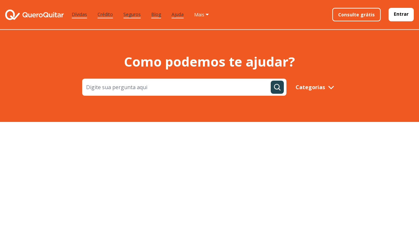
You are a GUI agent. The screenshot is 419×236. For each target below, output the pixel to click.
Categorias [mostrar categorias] (315, 87)
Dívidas (79, 14)
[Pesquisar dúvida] (277, 87)
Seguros (132, 14)
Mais (199, 14)
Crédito (105, 14)
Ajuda (178, 14)
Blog (156, 14)
